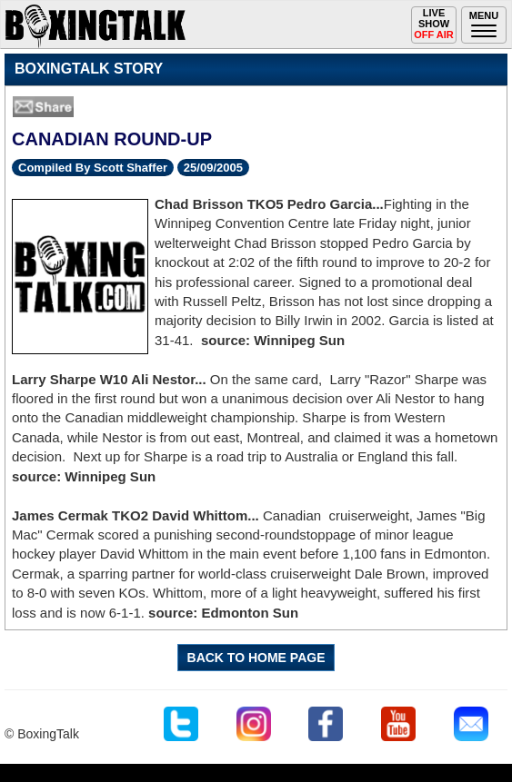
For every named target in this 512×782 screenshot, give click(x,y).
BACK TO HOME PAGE (256, 657)
